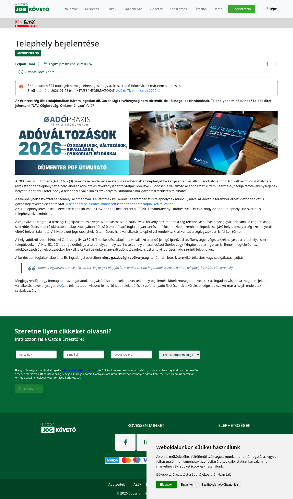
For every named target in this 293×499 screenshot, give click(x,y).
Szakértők (70, 9)
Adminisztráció (28, 53)
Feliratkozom (29, 388)
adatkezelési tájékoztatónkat (79, 370)
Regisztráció (241, 9)
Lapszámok (178, 9)
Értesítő (200, 9)
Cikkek (111, 9)
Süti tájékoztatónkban (208, 474)
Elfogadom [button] (166, 484)
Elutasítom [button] (187, 484)
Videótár (156, 9)
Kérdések (92, 9)
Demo (218, 9)
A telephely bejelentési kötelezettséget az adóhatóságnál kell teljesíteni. (120, 204)
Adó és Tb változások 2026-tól (138, 90)
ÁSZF (137, 484)
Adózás (62, 285)
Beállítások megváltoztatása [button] (220, 484)
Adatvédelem (118, 484)
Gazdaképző (133, 9)
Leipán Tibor (25, 64)
